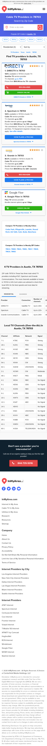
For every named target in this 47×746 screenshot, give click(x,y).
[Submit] (40, 27)
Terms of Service (9, 562)
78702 (14, 40)
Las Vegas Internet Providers (13, 586)
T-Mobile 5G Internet (10, 628)
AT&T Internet (7, 605)
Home (4, 535)
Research (6, 516)
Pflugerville (19, 229)
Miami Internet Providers (12, 590)
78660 (13, 249)
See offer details (16, 131)
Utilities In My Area (10, 512)
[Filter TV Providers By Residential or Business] (12, 47)
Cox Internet (7, 617)
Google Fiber (7, 648)
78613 (8, 249)
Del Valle (14, 232)
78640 (35, 249)
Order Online (23, 92)
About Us (6, 539)
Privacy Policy (7, 547)
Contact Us (6, 543)
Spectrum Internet (9, 609)
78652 (13, 252)
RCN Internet (7, 640)
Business (23, 294)
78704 (31, 40)
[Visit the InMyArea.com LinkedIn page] (14, 489)
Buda (25, 232)
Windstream (7, 644)
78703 (22, 40)
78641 (19, 249)
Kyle (20, 232)
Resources (6, 520)
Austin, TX (31, 34)
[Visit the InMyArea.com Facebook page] (4, 489)
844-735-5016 (25, 463)
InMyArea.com (14, 670)
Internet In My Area (10, 504)
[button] (36, 66)
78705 (39, 40)
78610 (8, 252)
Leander (28, 229)
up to (19, 79)
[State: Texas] (23, 52)
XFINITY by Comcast (10, 632)
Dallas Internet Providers (12, 582)
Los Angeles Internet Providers (14, 574)
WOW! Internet (8, 652)
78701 (5, 40)
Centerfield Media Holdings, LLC (17, 673)
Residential (9, 294)
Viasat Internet (8, 624)
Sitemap (5, 524)
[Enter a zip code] (23, 27)
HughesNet (6, 636)
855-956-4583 (24, 87)
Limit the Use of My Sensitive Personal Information (23, 558)
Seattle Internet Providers (12, 593)
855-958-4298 (24, 175)
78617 (30, 249)
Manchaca (32, 232)
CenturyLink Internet (10, 613)
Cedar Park (10, 229)
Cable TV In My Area (10, 508)
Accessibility (7, 551)
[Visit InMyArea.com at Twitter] (9, 489)
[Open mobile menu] (44, 9)
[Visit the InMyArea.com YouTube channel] (19, 489)
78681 (24, 249)
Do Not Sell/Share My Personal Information (19, 555)
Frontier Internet (8, 621)
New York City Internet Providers (15, 578)
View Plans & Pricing (23, 137)
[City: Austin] (28, 52)
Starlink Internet (8, 656)
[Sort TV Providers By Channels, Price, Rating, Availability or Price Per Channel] (33, 47)
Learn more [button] (27, 3)
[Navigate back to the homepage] (12, 9)
